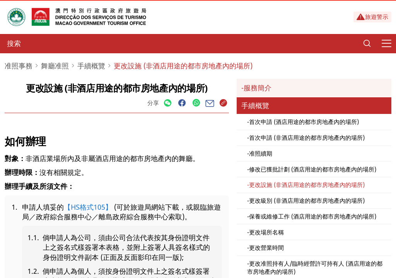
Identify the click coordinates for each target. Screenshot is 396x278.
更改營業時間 (266, 247)
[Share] (167, 103)
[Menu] (386, 43)
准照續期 (260, 153)
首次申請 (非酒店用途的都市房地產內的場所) (307, 137)
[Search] (367, 43)
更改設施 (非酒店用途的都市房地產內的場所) (307, 184)
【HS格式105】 (88, 207)
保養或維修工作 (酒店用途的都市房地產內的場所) (312, 216)
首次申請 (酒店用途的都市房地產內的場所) (304, 121)
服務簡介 (257, 87)
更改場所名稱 (266, 232)
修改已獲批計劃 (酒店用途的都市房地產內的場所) (312, 169)
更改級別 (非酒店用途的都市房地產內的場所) (307, 200)
